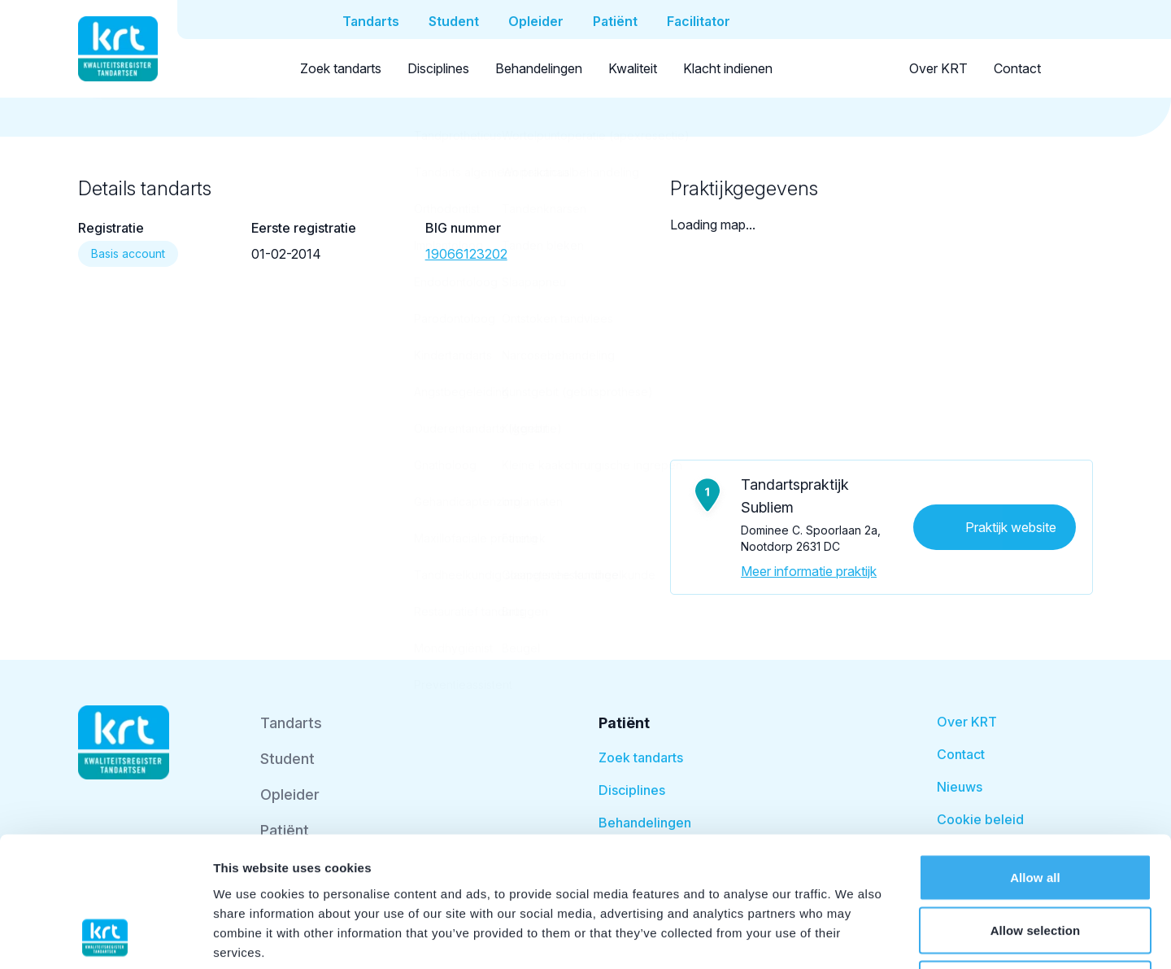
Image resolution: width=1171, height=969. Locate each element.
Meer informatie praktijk (809, 571)
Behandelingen (538, 68)
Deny (1035, 862)
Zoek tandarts (340, 68)
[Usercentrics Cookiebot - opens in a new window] (105, 937)
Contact (1017, 68)
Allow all (1035, 755)
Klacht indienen (728, 68)
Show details (853, 937)
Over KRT (938, 68)
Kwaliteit (632, 68)
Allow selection (1035, 809)
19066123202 (466, 254)
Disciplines (438, 68)
